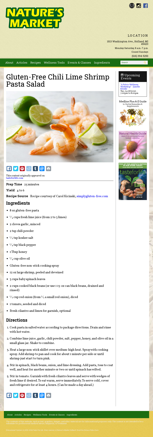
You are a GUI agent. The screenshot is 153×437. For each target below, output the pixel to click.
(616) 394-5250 (140, 55)
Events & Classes (79, 62)
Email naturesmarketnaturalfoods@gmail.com (131, 5)
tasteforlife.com (14, 178)
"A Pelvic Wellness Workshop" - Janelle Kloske (130, 87)
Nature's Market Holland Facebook (145, 5)
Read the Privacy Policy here (87, 430)
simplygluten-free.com (92, 196)
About (9, 62)
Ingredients (102, 62)
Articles (21, 62)
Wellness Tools (54, 62)
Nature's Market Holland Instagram (138, 5)
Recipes (35, 62)
